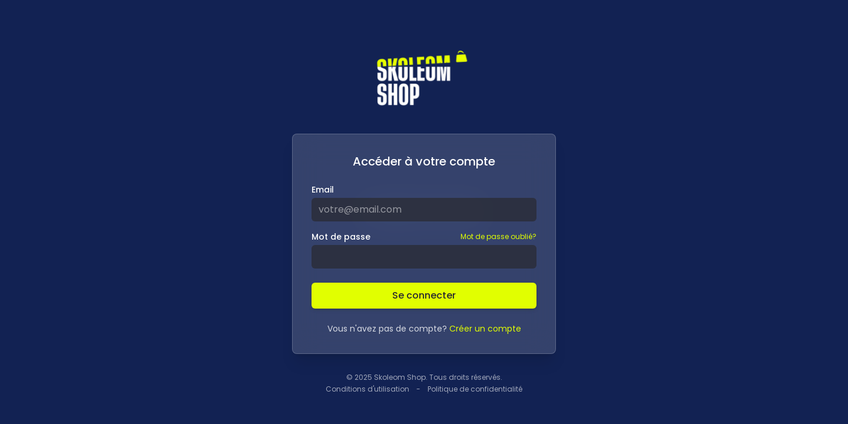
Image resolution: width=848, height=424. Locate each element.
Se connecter (424, 295)
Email (323, 190)
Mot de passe (341, 237)
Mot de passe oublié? (498, 236)
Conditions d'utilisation (367, 389)
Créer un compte (485, 328)
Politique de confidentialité (475, 389)
